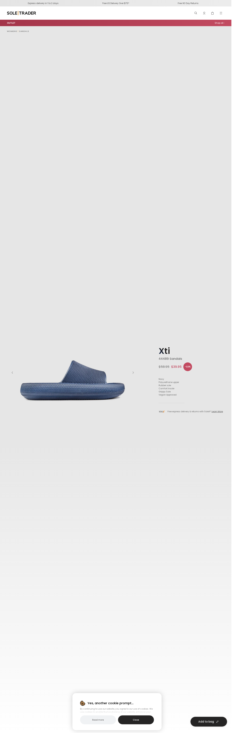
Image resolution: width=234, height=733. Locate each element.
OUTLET (11, 22)
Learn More (217, 411)
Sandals (24, 31)
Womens (12, 31)
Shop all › (219, 22)
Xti (164, 351)
